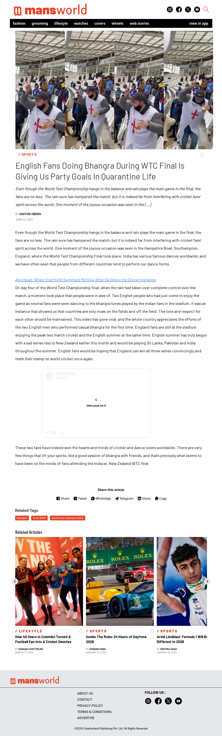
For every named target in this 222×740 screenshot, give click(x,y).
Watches (81, 23)
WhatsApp (101, 498)
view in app (198, 23)
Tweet (80, 498)
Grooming (40, 23)
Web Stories (139, 23)
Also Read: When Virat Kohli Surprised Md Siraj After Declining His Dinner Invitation (85, 279)
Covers (99, 23)
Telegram (124, 498)
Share (62, 498)
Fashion (19, 23)
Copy (161, 498)
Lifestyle (61, 23)
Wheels (118, 23)
